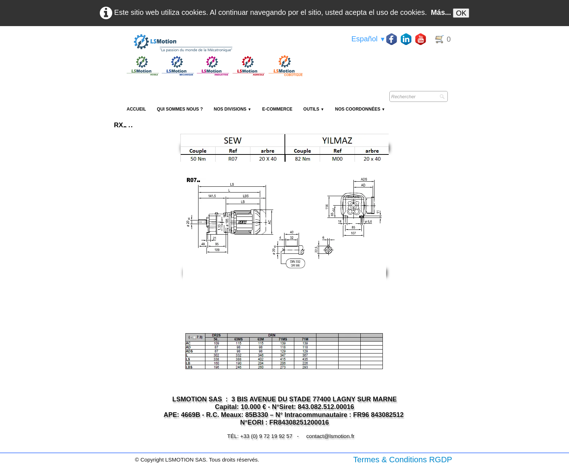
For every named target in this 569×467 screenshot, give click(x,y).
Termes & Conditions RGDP (402, 459)
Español (368, 39)
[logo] (214, 43)
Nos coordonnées (360, 109)
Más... (441, 12)
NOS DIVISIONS (232, 109)
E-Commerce (277, 109)
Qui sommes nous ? (180, 109)
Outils (313, 109)
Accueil (136, 109)
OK (461, 13)
